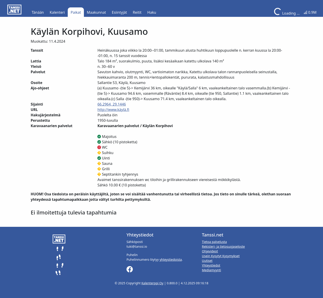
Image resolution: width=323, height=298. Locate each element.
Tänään (38, 12)
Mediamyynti (211, 270)
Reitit (137, 12)
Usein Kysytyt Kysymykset (221, 256)
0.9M (310, 12)
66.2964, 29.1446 (111, 104)
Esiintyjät (119, 12)
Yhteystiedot (211, 265)
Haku (151, 12)
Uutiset (207, 260)
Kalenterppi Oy (152, 283)
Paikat (76, 12)
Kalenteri (57, 12)
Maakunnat (96, 12)
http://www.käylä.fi (113, 109)
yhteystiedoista (170, 259)
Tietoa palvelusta (214, 242)
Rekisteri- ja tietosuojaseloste (223, 246)
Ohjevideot (210, 251)
